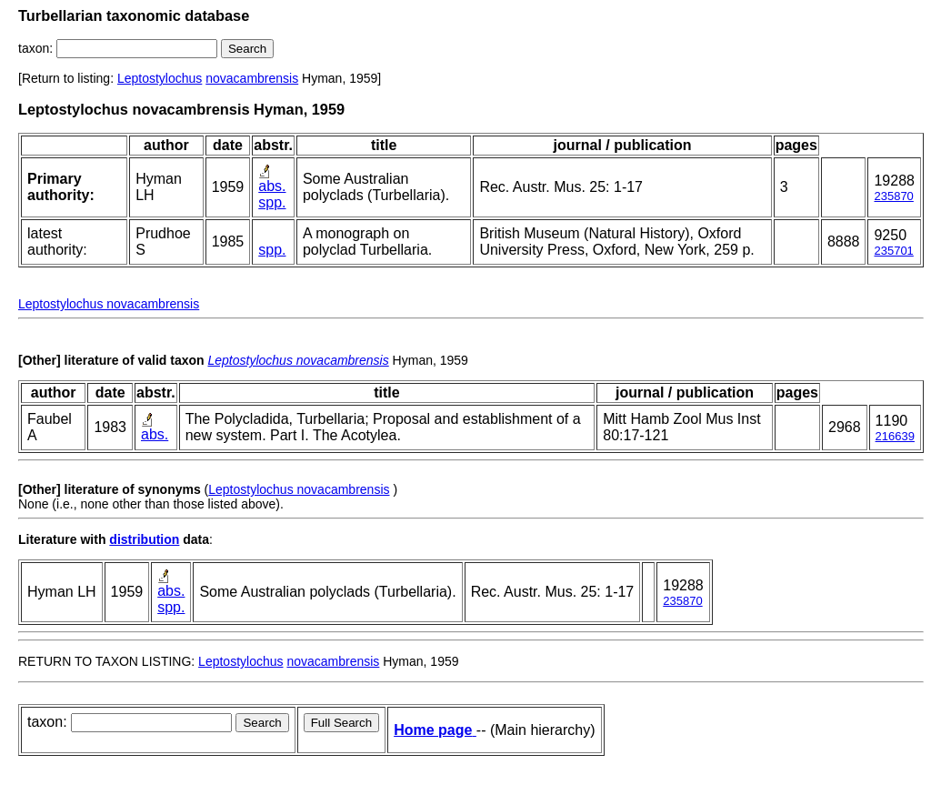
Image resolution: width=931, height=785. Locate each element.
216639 (895, 436)
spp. (271, 202)
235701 (893, 250)
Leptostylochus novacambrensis (108, 304)
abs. (271, 186)
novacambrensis (251, 78)
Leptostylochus (159, 78)
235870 (893, 196)
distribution (144, 539)
